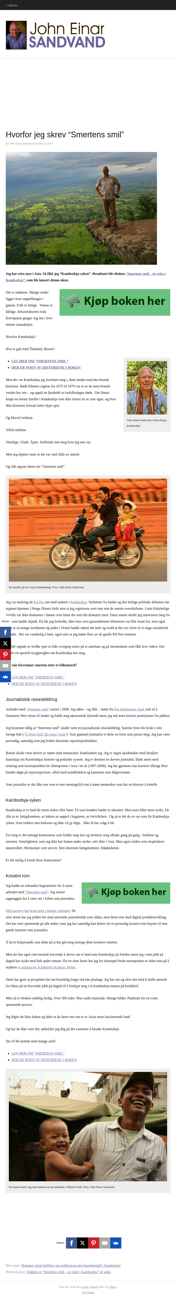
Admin (88, 1292)
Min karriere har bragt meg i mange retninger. (38, 911)
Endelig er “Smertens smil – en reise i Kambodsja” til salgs (69, 1272)
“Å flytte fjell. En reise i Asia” (45, 734)
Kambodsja (79, 602)
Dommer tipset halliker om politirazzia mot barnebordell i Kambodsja (70, 1265)
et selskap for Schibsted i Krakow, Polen (46, 967)
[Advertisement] (88, 95)
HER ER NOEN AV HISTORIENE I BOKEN (46, 367)
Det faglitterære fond (129, 709)
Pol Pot (39, 602)
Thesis (112, 1286)
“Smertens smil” (37, 709)
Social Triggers (89, 1286)
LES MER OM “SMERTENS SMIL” (40, 361)
